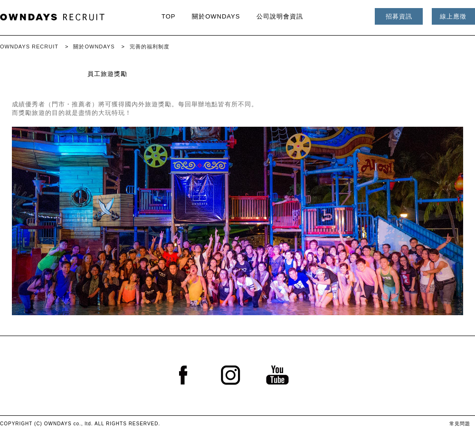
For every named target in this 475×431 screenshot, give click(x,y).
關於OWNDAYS (216, 16)
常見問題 (459, 423)
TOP (169, 16)
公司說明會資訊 (279, 16)
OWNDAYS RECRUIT (29, 46)
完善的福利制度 (150, 46)
